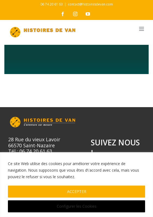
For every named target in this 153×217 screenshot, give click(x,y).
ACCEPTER (76, 191)
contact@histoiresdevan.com (90, 4)
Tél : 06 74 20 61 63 (30, 151)
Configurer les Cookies (77, 206)
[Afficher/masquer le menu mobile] (142, 29)
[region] (76, 184)
